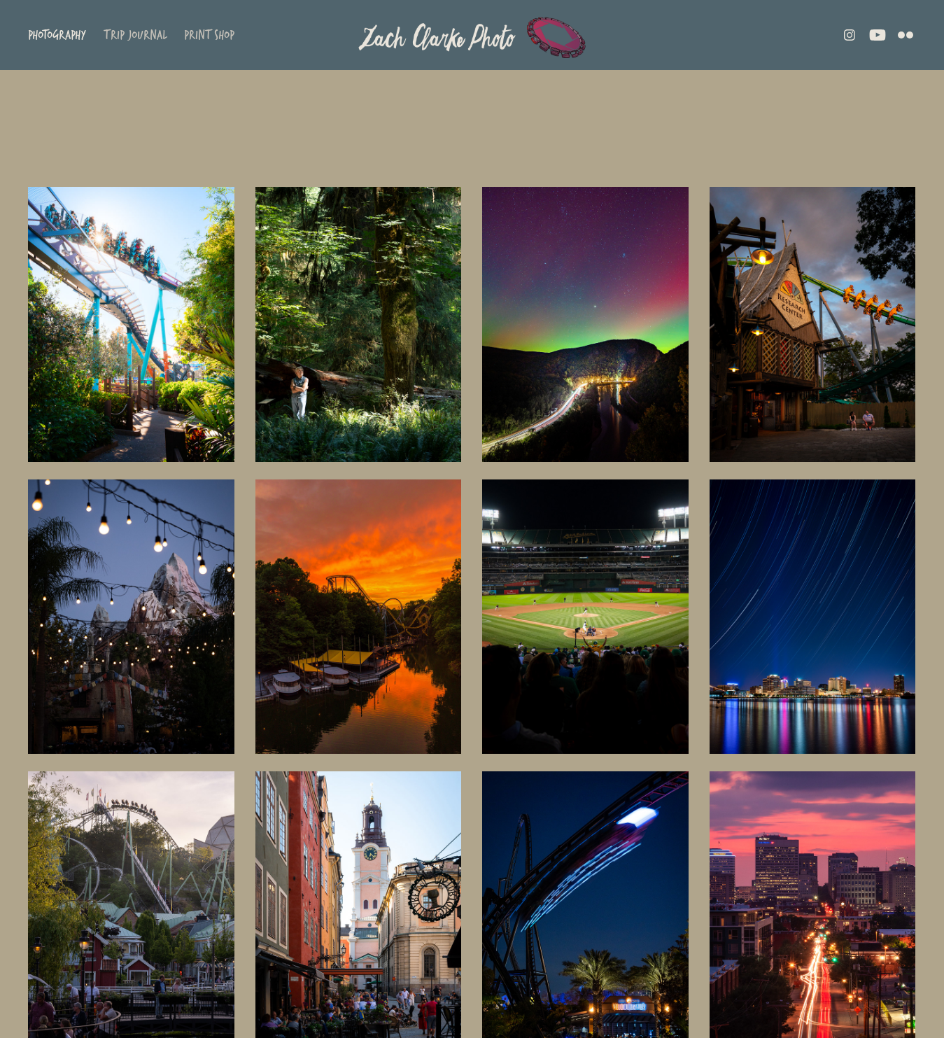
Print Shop (209, 34)
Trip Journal (135, 34)
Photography (57, 34)
